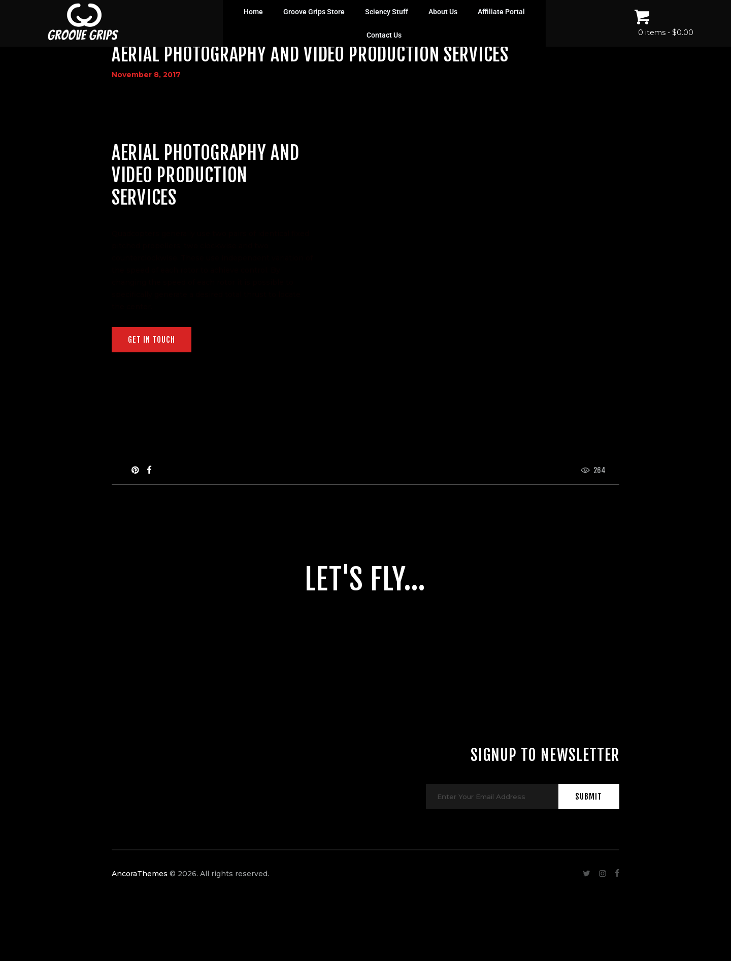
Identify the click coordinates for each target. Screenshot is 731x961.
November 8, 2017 (146, 74)
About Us (442, 12)
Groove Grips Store (314, 12)
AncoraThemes (140, 898)
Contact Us (384, 35)
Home (253, 12)
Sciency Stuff (386, 12)
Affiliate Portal (501, 12)
